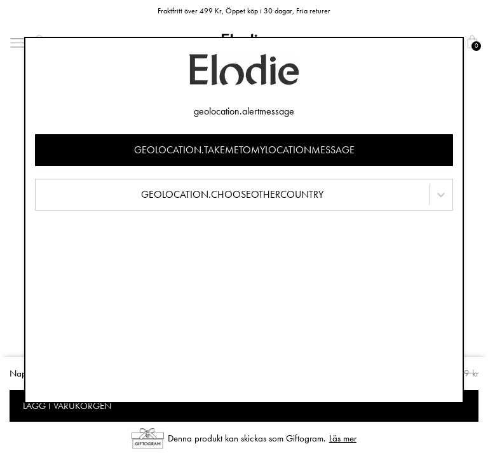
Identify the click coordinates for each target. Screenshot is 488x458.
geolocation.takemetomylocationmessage (244, 149)
